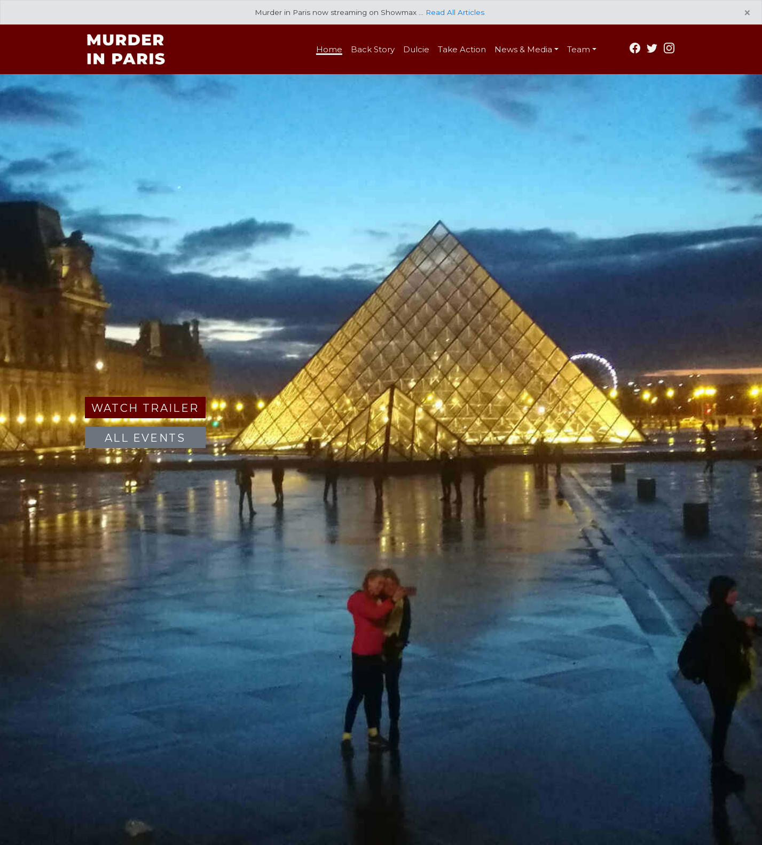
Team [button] (578, 49)
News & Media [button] (523, 49)
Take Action (462, 49)
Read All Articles (455, 12)
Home (329, 49)
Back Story (373, 49)
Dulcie (416, 49)
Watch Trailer (145, 408)
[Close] (747, 13)
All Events (145, 438)
